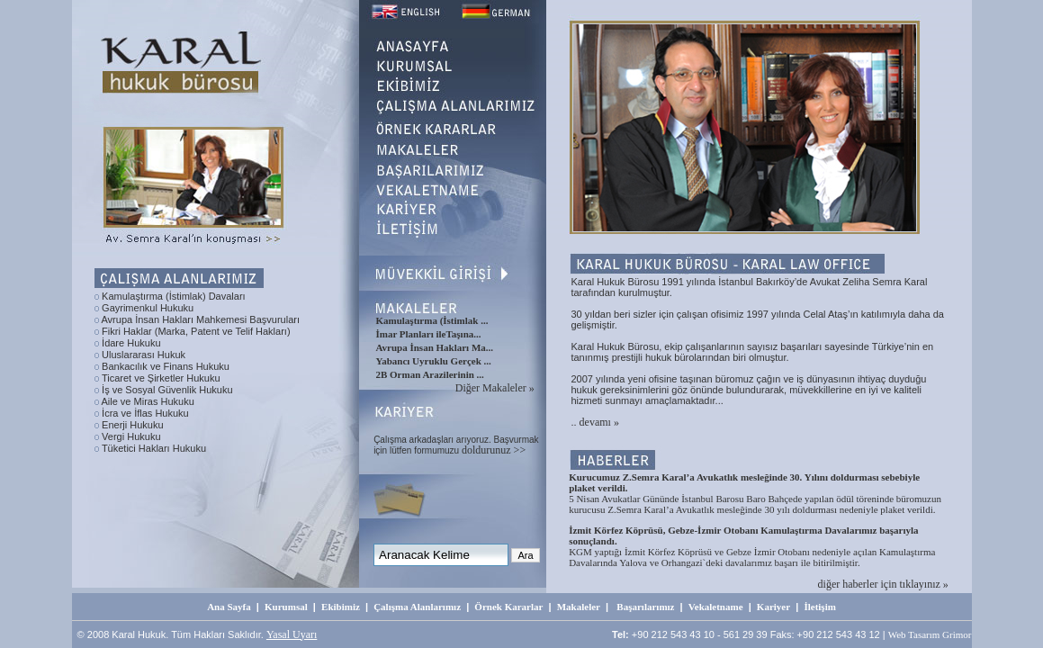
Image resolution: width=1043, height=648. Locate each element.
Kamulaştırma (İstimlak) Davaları (174, 296)
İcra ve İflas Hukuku (145, 413)
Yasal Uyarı (291, 634)
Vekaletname (715, 606)
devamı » (599, 422)
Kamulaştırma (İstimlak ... (431, 320)
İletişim (819, 606)
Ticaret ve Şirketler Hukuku (161, 378)
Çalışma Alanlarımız (417, 606)
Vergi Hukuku (131, 436)
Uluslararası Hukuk (143, 354)
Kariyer (773, 606)
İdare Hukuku (131, 343)
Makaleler (578, 606)
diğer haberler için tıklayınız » (883, 584)
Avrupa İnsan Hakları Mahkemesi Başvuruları (200, 319)
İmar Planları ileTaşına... (428, 333)
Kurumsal (286, 606)
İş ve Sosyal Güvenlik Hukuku (167, 389)
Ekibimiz (340, 606)
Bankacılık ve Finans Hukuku (165, 366)
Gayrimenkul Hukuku (147, 307)
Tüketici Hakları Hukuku (154, 448)
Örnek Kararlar (508, 606)
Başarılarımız (645, 606)
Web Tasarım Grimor (930, 634)
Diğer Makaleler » (495, 388)
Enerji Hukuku (132, 424)
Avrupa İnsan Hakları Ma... (434, 347)
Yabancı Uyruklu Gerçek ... (432, 361)
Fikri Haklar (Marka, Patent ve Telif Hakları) (196, 331)
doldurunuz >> (494, 450)
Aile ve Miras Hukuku (147, 401)
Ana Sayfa (229, 606)
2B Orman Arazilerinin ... (429, 374)
